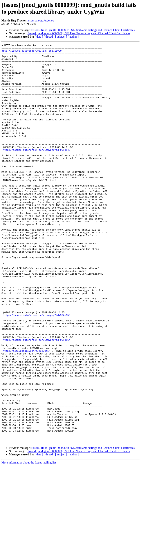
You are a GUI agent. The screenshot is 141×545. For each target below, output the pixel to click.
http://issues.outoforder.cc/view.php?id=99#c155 (36, 369)
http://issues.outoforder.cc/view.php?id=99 (31, 52)
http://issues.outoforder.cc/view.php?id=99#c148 (36, 171)
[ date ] (39, 36)
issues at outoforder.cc (41, 20)
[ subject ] (61, 36)
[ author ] (73, 36)
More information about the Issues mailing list (28, 541)
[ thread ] (49, 36)
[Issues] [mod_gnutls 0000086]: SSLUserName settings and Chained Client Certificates (83, 30)
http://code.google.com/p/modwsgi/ (26, 412)
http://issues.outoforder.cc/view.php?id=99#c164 (36, 399)
